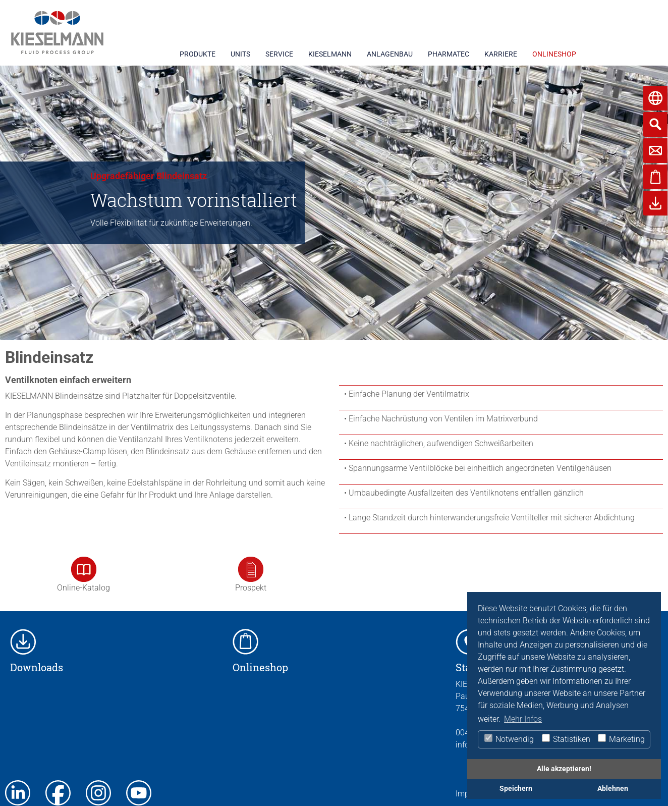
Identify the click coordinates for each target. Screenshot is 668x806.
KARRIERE (500, 54)
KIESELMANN (330, 54)
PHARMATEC (448, 54)
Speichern (515, 788)
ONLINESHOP (554, 54)
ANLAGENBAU (390, 54)
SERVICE (279, 54)
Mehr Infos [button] (523, 719)
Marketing (621, 739)
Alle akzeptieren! (564, 769)
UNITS (240, 54)
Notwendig (508, 739)
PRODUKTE (197, 54)
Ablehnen (612, 788)
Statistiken (565, 739)
